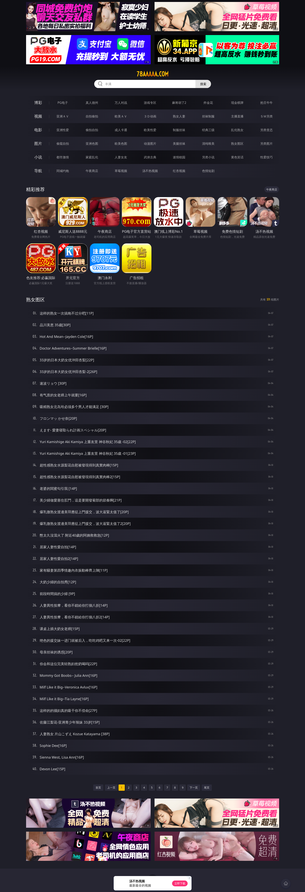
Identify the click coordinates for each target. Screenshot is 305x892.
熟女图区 (237, 143)
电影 (38, 129)
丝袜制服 (208, 116)
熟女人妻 (179, 116)
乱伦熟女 (237, 130)
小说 (38, 157)
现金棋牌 (237, 102)
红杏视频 (179, 171)
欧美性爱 (150, 130)
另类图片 (266, 143)
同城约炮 (62, 171)
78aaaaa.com (153, 74)
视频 (38, 116)
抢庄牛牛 (266, 102)
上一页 (111, 787)
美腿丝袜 (179, 143)
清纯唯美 (208, 143)
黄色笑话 (237, 157)
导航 (38, 170)
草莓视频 (121, 171)
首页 (98, 787)
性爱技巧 (266, 157)
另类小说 (208, 157)
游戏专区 (150, 102)
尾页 (206, 787)
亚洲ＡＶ (62, 116)
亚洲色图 (92, 143)
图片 (38, 143)
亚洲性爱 (62, 130)
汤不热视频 (150, 171)
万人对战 (121, 102)
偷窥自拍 (62, 143)
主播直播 (237, 116)
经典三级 (208, 130)
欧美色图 (121, 143)
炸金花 (208, 102)
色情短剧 (208, 171)
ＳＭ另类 (266, 116)
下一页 (194, 787)
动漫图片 (150, 143)
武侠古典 (150, 157)
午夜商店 (92, 171)
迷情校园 (179, 157)
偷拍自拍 (92, 130)
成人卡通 (121, 130)
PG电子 (63, 102)
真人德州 (92, 102)
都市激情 (62, 157)
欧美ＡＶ (121, 116)
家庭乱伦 (92, 157)
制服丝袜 (179, 130)
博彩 (38, 102)
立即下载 (179, 883)
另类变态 (266, 130)
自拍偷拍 (92, 116)
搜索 (203, 84)
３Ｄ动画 (150, 116)
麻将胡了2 (179, 102)
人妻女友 (121, 157)
